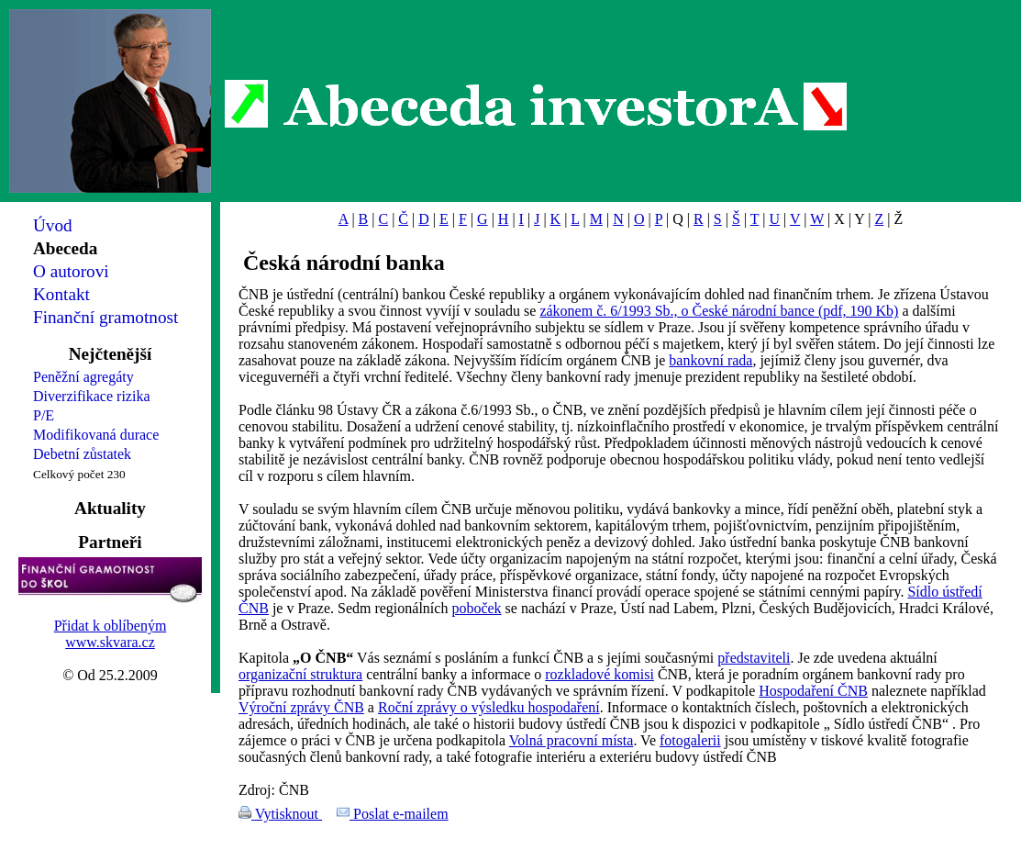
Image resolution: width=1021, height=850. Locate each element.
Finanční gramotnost (105, 317)
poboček (476, 608)
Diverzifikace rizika (91, 396)
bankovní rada (710, 360)
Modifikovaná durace (96, 434)
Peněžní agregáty (83, 377)
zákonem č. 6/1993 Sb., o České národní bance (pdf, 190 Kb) (718, 311)
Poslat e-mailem (401, 814)
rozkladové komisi (599, 674)
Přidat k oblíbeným (110, 625)
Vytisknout (288, 814)
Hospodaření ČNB (813, 691)
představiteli (753, 657)
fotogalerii (690, 740)
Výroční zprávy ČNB (301, 707)
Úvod (52, 225)
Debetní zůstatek (82, 454)
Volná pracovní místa (571, 740)
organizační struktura (300, 674)
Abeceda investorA (536, 105)
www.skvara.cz (110, 642)
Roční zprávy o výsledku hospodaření (489, 707)
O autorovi (71, 271)
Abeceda (65, 248)
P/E (43, 415)
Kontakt (61, 294)
